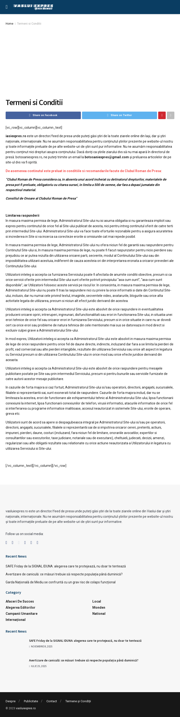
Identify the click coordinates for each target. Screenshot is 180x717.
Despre (10, 701)
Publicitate (31, 701)
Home (9, 23)
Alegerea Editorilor (20, 607)
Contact (51, 701)
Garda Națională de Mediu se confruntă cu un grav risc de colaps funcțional (61, 582)
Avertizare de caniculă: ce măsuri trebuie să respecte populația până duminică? (64, 574)
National (98, 613)
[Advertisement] (90, 61)
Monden (98, 607)
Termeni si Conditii (29, 23)
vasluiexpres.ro (26, 708)
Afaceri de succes (20, 601)
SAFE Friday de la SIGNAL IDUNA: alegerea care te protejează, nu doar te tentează (66, 566)
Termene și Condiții (78, 701)
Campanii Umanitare (22, 613)
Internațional (16, 620)
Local (96, 601)
